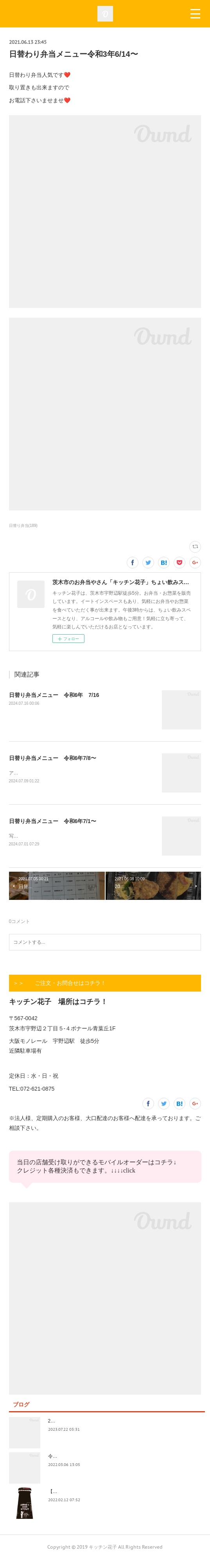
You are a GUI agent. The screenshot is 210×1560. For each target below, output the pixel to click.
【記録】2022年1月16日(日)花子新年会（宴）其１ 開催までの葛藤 (120, 1492)
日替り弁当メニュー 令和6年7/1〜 (52, 821)
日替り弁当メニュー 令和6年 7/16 (54, 695)
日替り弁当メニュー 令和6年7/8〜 (52, 758)
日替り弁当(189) (23, 525)
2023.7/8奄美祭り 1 (70, 1421)
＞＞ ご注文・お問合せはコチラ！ (59, 983)
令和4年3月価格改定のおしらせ (81, 1457)
